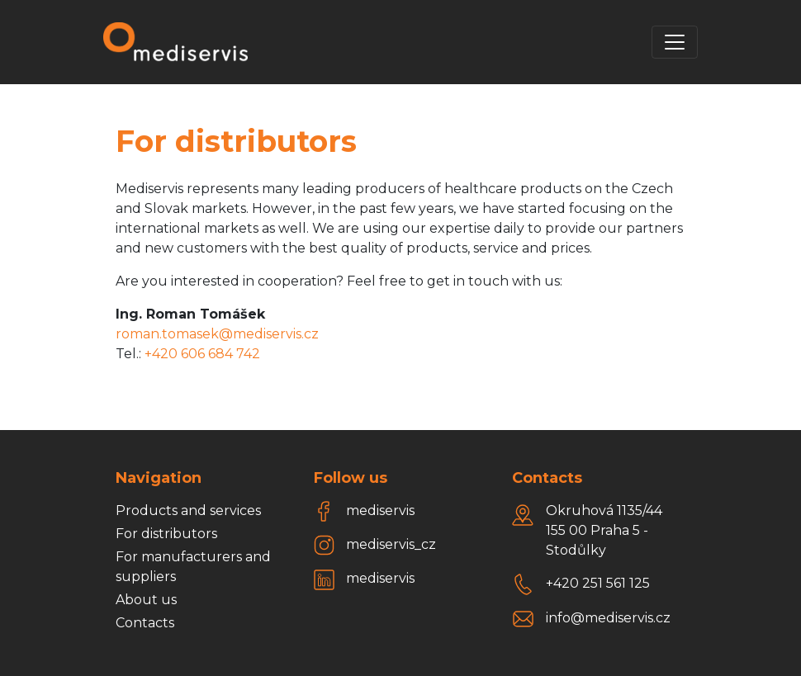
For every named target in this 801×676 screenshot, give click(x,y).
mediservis (380, 510)
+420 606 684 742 (202, 354)
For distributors (166, 533)
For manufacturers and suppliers (193, 566)
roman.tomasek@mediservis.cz (217, 334)
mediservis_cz (391, 544)
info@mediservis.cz (608, 618)
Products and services (188, 510)
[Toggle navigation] (675, 42)
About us (146, 599)
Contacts (145, 623)
